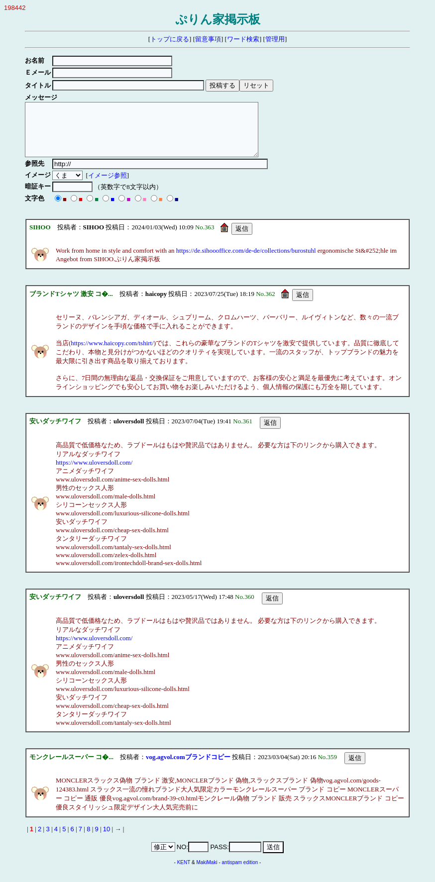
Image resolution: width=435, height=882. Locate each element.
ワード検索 (243, 39)
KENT (184, 873)
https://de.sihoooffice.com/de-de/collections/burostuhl (246, 261)
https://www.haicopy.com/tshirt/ (112, 353)
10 (106, 839)
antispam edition (240, 873)
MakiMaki (206, 873)
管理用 (275, 39)
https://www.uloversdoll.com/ (94, 473)
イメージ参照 (109, 186)
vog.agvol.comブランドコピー (188, 767)
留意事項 (208, 39)
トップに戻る (169, 39)
